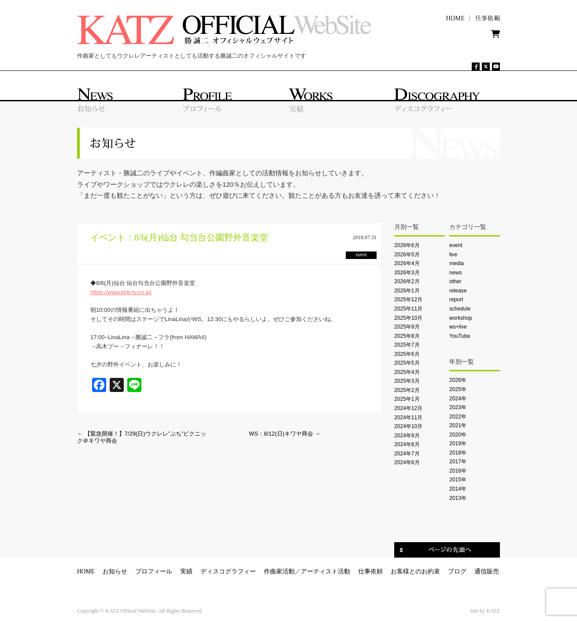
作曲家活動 (279, 571)
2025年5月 (407, 363)
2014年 (457, 489)
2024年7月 (407, 454)
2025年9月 (407, 327)
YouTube (459, 336)
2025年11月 (408, 309)
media (456, 263)
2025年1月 (407, 399)
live (453, 254)
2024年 (457, 399)
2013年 (457, 498)
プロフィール (153, 571)
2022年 (457, 417)
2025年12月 (408, 299)
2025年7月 (407, 345)
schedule (459, 309)
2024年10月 (408, 426)
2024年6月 (407, 462)
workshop (460, 318)
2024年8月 (407, 444)
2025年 (457, 389)
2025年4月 (407, 372)
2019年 (457, 443)
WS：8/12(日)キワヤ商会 (285, 433)
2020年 (457, 435)
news (455, 273)
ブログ (457, 571)
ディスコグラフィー (228, 571)
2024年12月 (408, 408)
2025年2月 (407, 390)
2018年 (457, 453)
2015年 (457, 480)
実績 (186, 571)
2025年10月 (408, 318)
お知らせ (115, 571)
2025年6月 (407, 354)
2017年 (457, 461)
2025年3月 (407, 381)
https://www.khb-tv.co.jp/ (121, 292)
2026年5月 (407, 254)
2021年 (457, 425)
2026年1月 (407, 291)
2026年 (457, 380)
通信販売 (486, 571)
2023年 (457, 407)
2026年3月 (407, 273)
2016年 (457, 471)
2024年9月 (407, 435)
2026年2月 (407, 281)
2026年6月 (407, 245)
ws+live (458, 327)
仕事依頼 (370, 571)
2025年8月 (407, 336)
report (456, 299)
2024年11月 (408, 417)
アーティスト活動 (325, 571)
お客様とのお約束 (415, 571)
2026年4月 (407, 263)
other (455, 281)
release (458, 291)
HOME (86, 571)
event (455, 245)
